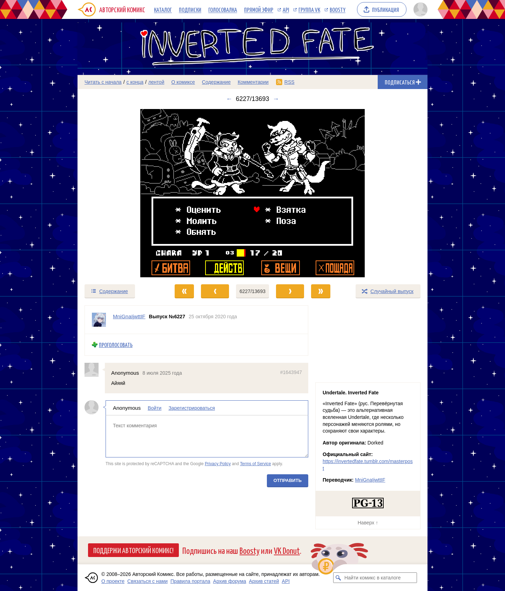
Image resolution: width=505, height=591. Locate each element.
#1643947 (291, 372)
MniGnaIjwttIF (370, 480)
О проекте (112, 581)
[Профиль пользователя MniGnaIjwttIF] (99, 320)
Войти (154, 408)
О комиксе (183, 82)
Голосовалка (222, 9)
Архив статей (264, 581)
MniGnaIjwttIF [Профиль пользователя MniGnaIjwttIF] (129, 316)
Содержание (216, 82)
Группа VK (309, 9)
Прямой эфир (258, 9)
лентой (156, 82)
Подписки (190, 9)
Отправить (288, 480)
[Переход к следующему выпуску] (252, 193)
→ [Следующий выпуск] (276, 98)
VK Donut (287, 550)
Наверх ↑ (368, 522)
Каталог (163, 9)
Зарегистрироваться (191, 408)
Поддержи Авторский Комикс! (133, 550)
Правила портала (190, 581)
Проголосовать (116, 344)
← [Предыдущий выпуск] (229, 98)
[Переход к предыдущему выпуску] (121, 193)
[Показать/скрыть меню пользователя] (419, 9)
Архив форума (229, 581)
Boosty (337, 9)
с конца (135, 82)
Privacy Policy (218, 463)
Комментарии (253, 82)
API (286, 9)
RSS (289, 82)
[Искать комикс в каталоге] (338, 578)
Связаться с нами (147, 581)
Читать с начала (103, 82)
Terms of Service (255, 463)
